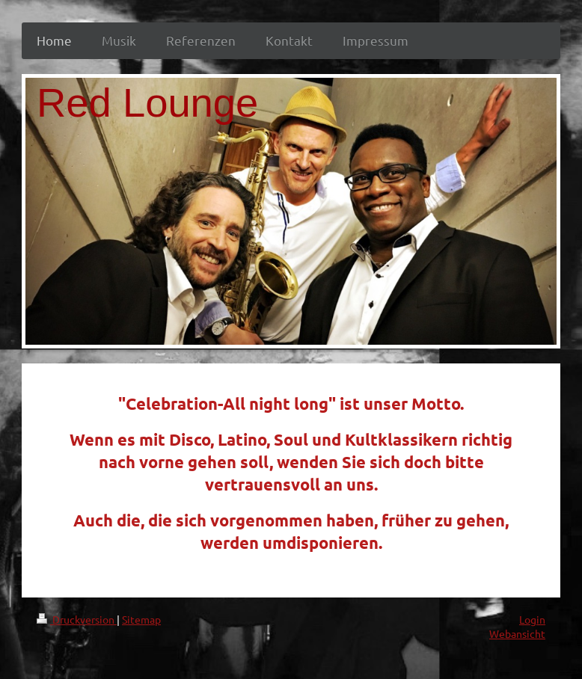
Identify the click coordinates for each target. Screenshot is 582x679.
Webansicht (517, 633)
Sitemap (141, 619)
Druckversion (77, 619)
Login (532, 619)
